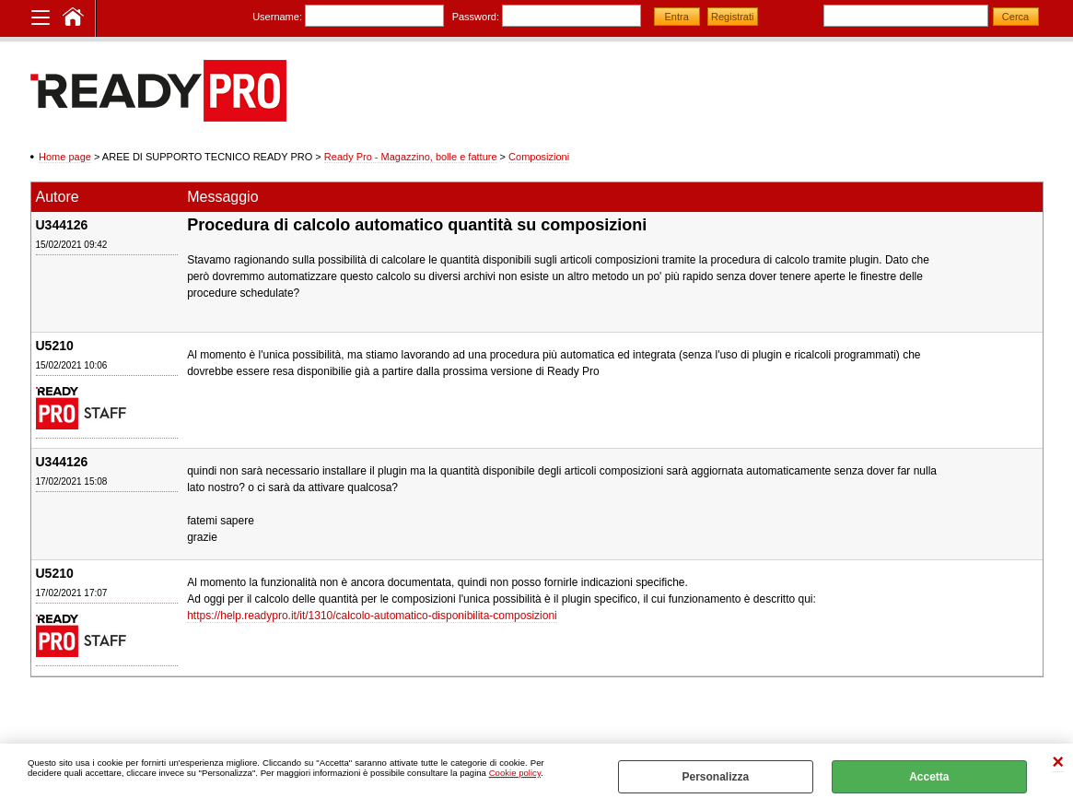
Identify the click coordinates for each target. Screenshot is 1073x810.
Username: (277, 16)
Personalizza (715, 776)
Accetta (929, 776)
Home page (65, 156)
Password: (475, 16)
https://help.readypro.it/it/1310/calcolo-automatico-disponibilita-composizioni (372, 615)
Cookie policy (515, 773)
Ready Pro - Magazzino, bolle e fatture (410, 156)
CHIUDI (1058, 762)
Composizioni (538, 156)
